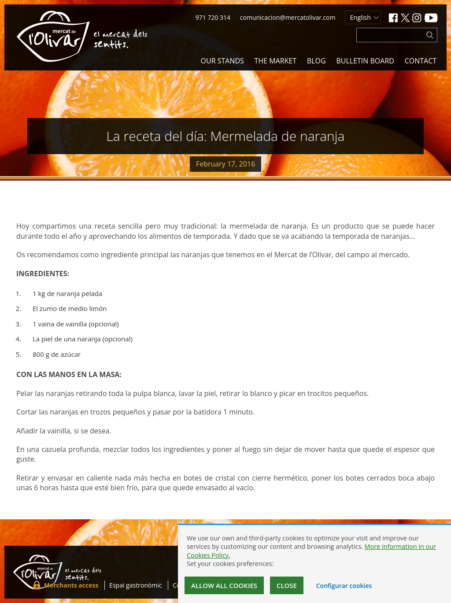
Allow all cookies (224, 585)
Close (287, 585)
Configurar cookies (344, 585)
